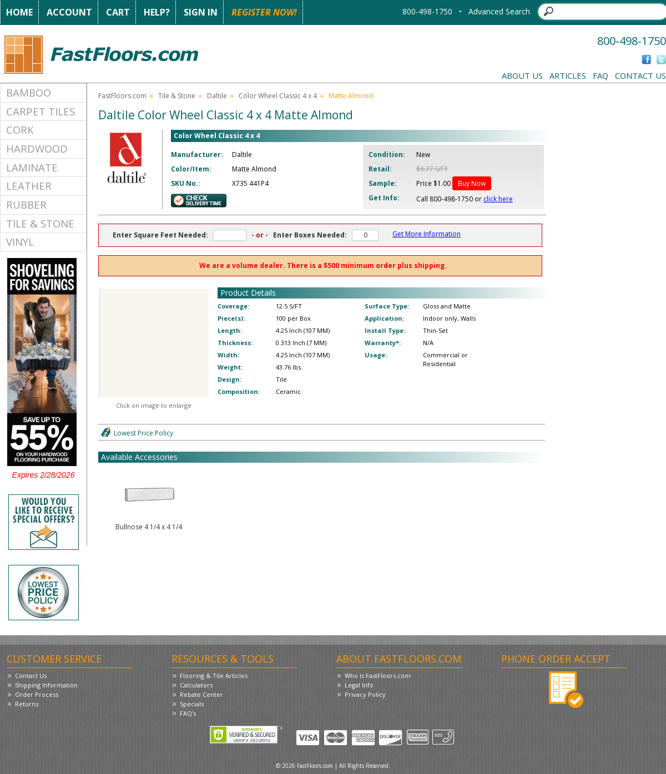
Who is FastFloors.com (378, 675)
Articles (567, 75)
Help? (157, 12)
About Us (522, 75)
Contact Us (640, 75)
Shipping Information (46, 685)
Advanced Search (499, 11)
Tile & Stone (40, 223)
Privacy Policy (365, 694)
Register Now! (264, 12)
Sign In (201, 12)
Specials (192, 704)
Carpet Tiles (40, 111)
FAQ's (188, 713)
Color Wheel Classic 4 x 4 (278, 95)
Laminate (32, 167)
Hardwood (37, 148)
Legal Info (359, 685)
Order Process (36, 694)
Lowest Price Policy (143, 433)
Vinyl (20, 242)
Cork (20, 129)
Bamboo (28, 92)
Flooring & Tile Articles (214, 675)
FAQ (600, 75)
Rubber (26, 204)
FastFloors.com (122, 95)
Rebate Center (201, 694)
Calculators (196, 685)
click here (498, 199)
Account (69, 12)
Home (19, 12)
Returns (26, 704)
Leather (29, 186)
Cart (118, 12)
